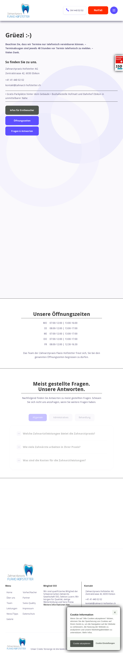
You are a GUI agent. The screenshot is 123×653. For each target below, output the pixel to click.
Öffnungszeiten (22, 120)
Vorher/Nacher (30, 592)
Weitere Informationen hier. (56, 604)
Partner (26, 597)
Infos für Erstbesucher (22, 110)
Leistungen (12, 608)
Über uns (11, 597)
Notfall (98, 10)
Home (9, 592)
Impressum (28, 608)
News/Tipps (12, 613)
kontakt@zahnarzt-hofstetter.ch (23, 85)
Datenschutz (29, 613)
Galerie (10, 619)
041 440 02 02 (74, 10)
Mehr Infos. (87, 632)
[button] (114, 10)
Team (9, 603)
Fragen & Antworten (22, 131)
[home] (18, 10)
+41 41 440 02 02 (14, 79)
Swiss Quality (29, 603)
